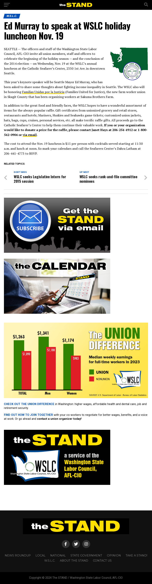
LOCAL (40, 555)
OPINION (114, 555)
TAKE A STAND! (136, 555)
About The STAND (74, 560)
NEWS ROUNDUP (18, 555)
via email (30, 135)
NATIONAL (58, 555)
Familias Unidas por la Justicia (43, 92)
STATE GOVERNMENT (86, 555)
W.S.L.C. (49, 560)
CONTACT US (102, 560)
